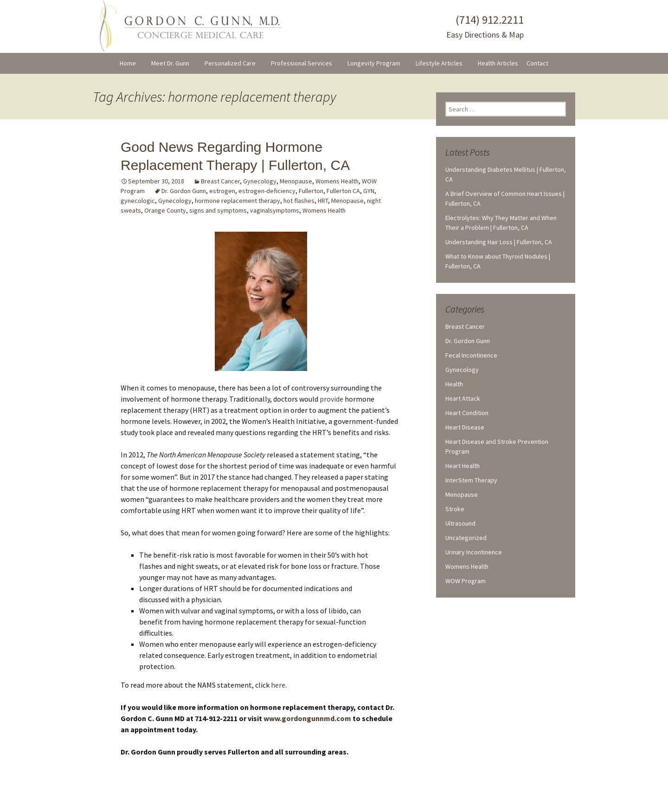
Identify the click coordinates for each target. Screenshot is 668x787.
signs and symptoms (218, 210)
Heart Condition (466, 413)
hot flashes (299, 200)
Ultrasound (460, 523)
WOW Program (465, 581)
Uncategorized (466, 537)
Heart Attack (462, 398)
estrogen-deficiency (266, 191)
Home (128, 63)
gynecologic (138, 200)
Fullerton (311, 191)
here (278, 684)
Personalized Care (230, 63)
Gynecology (259, 181)
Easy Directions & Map (485, 34)
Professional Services (301, 63)
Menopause (296, 181)
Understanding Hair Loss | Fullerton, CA (498, 242)
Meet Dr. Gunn (170, 63)
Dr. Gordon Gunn (183, 191)
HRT (323, 200)
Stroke (454, 509)
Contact (537, 63)
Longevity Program (373, 63)
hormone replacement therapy (237, 200)
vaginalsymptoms (274, 210)
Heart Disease (464, 427)
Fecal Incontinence (471, 355)
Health (454, 384)
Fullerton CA (343, 191)
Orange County (165, 210)
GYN (368, 191)
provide (331, 398)
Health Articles (498, 63)
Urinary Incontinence (473, 552)
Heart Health (462, 466)
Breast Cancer (220, 181)
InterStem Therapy (471, 480)
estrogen (222, 191)
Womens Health (337, 181)
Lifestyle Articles (439, 63)
